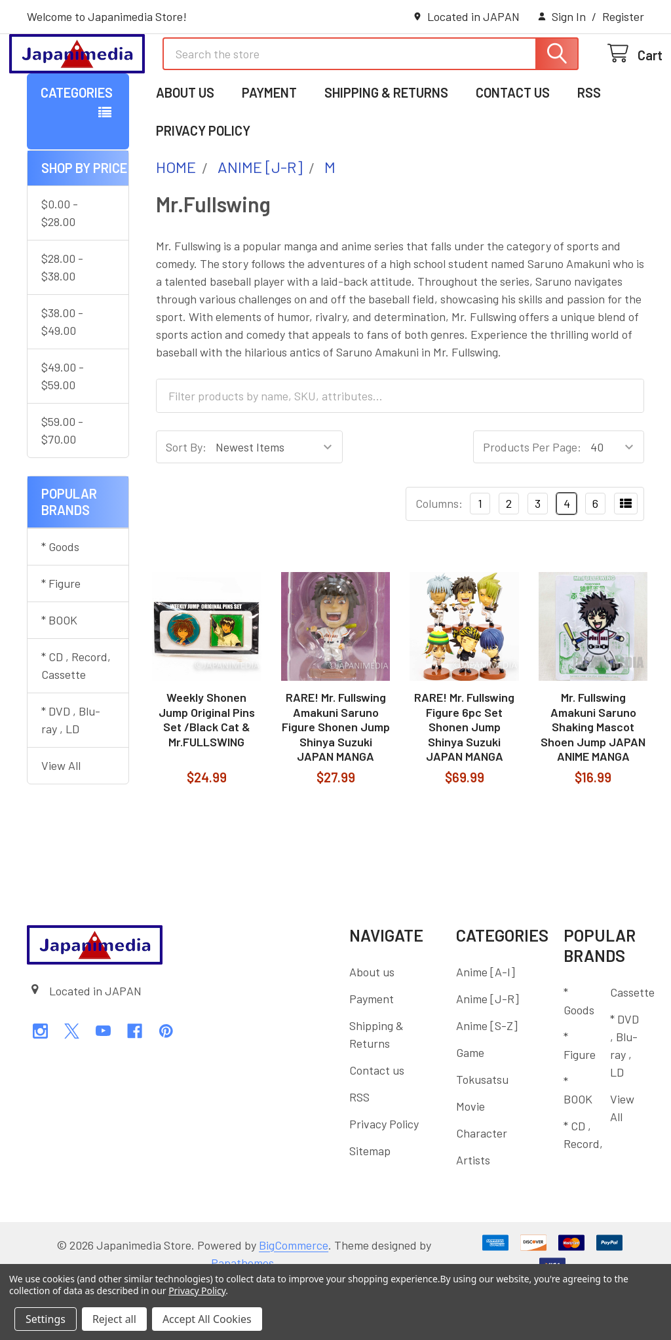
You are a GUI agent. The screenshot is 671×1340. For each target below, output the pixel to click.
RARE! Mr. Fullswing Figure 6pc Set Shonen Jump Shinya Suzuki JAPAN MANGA (464, 780)
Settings (46, 1319)
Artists (473, 1213)
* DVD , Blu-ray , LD (70, 773)
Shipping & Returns (386, 146)
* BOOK (59, 673)
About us (185, 146)
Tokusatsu (482, 1133)
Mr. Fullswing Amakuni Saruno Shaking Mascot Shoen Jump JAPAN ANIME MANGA (593, 780)
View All (61, 819)
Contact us (513, 146)
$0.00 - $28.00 (59, 266)
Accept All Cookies (207, 1319)
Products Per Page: (532, 500)
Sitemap (370, 1204)
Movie (470, 1160)
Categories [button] (77, 146)
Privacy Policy (203, 184)
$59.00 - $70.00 (62, 484)
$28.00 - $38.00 (62, 321)
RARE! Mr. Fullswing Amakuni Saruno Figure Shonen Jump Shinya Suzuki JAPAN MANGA (336, 780)
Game (470, 1106)
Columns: (439, 557)
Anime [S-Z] (487, 1079)
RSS (589, 146)
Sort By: (186, 500)
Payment (269, 146)
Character (481, 1186)
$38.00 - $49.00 (62, 375)
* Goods (60, 600)
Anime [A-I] (485, 1025)
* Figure (61, 637)
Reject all (114, 1319)
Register (623, 16)
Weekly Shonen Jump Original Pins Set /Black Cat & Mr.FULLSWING (207, 773)
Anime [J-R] (487, 1052)
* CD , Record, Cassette (76, 719)
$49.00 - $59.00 (62, 429)
